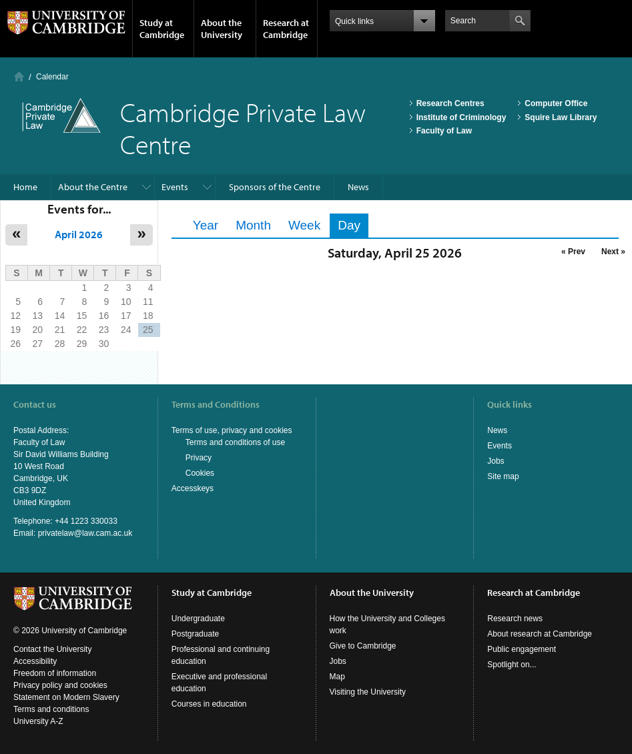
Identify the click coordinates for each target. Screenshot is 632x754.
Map (337, 676)
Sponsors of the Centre (274, 187)
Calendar (52, 76)
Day (353, 225)
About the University (221, 29)
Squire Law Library (561, 117)
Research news (515, 618)
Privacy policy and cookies (60, 685)
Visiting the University (368, 692)
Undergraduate (198, 618)
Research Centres (450, 103)
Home (19, 76)
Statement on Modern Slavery (66, 697)
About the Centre (92, 187)
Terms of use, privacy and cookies (232, 430)
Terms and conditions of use (235, 442)
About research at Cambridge (539, 634)
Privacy (199, 457)
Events (175, 187)
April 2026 (79, 234)
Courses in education (209, 704)
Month (253, 225)
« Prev (573, 251)
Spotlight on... (511, 664)
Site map (503, 476)
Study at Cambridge (161, 29)
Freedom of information (54, 673)
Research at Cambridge (286, 29)
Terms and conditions (51, 709)
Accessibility (35, 661)
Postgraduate (195, 634)
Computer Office (556, 103)
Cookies (200, 473)
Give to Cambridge (363, 646)
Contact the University (52, 649)
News (358, 187)
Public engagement (521, 649)
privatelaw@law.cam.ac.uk (85, 533)
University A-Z (38, 721)
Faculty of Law (444, 130)
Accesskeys (193, 488)
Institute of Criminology (461, 117)
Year (205, 225)
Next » (613, 251)
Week (304, 225)
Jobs (495, 461)
